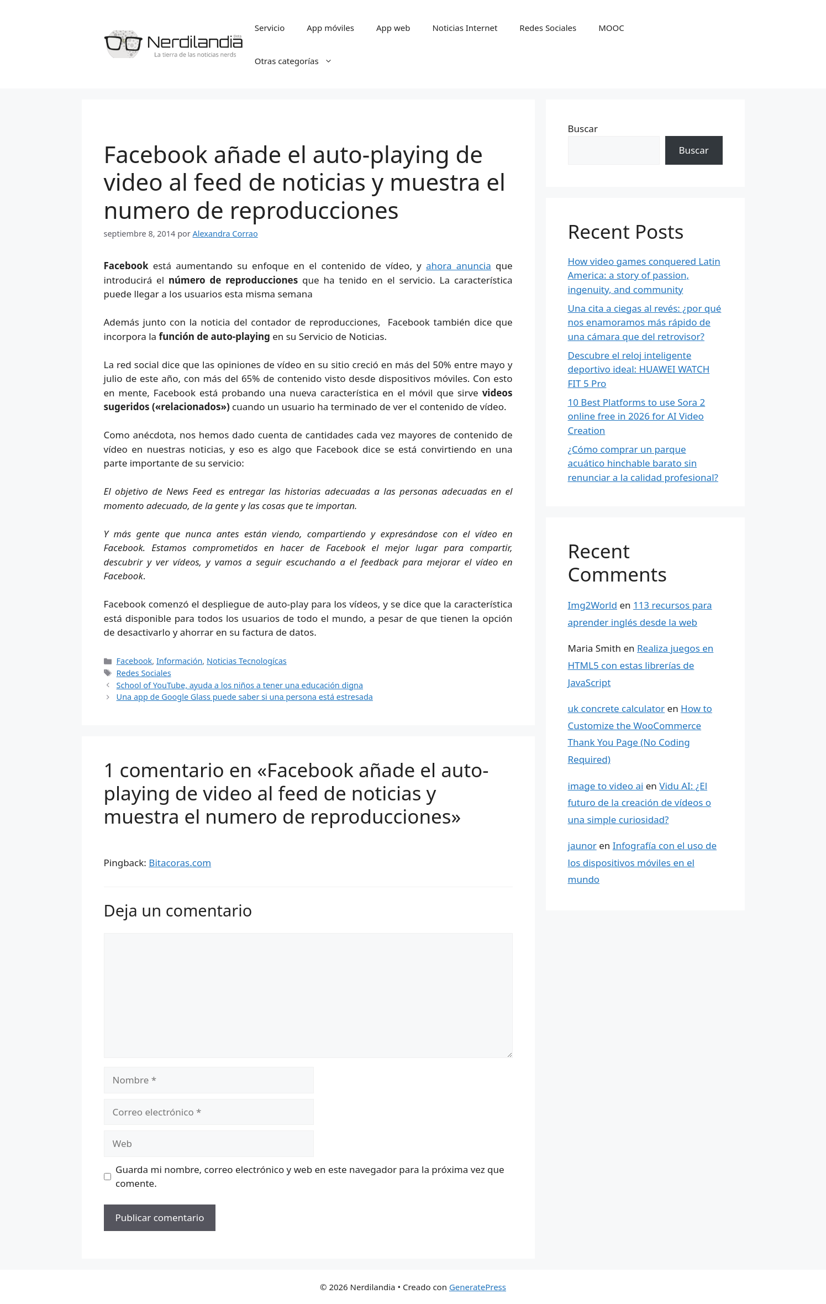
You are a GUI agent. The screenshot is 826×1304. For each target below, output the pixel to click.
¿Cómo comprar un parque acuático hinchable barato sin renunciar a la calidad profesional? (643, 463)
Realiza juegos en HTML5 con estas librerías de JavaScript (641, 665)
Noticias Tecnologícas (247, 661)
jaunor (582, 845)
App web (393, 27)
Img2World (592, 605)
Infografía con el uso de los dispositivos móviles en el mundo (642, 862)
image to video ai (606, 785)
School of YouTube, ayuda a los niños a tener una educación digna (240, 685)
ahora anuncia (458, 265)
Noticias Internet (464, 27)
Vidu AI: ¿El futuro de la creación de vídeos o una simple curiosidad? (640, 802)
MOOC (611, 27)
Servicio (270, 27)
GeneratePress (477, 1286)
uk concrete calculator (616, 708)
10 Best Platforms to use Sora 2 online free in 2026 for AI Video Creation (637, 416)
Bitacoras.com (180, 862)
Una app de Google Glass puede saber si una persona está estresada (245, 697)
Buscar (583, 128)
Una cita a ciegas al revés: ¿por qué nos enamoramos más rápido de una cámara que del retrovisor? (645, 322)
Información (179, 661)
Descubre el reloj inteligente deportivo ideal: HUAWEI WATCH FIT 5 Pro (639, 369)
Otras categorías (299, 60)
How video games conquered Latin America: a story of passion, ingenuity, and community (644, 275)
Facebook (134, 661)
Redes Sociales (547, 27)
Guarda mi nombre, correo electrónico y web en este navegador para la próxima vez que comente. (309, 1176)
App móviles (330, 27)
